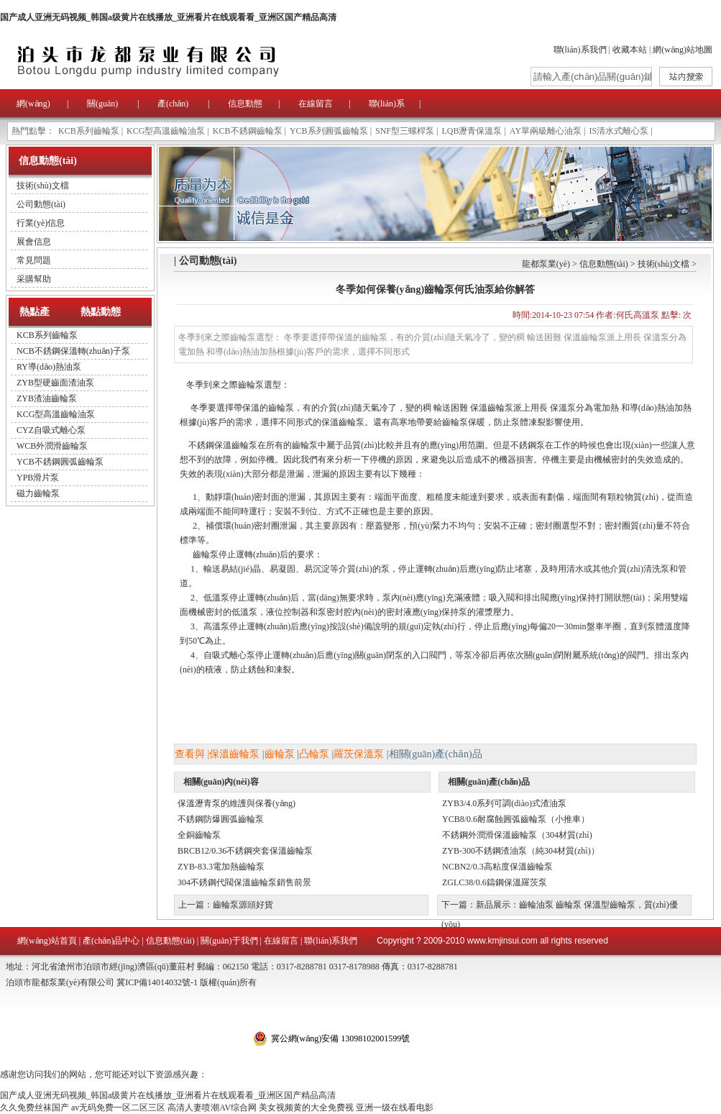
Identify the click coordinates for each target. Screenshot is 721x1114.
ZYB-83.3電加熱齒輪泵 (221, 867)
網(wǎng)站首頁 (47, 941)
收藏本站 (629, 50)
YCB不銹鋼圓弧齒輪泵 (60, 462)
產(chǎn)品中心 (111, 941)
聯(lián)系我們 (580, 50)
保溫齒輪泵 (234, 754)
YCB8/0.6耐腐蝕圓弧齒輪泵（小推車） (515, 819)
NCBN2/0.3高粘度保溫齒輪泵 (497, 867)
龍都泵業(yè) (546, 264)
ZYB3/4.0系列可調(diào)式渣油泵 (504, 803)
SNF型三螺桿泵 (404, 131)
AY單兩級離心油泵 (546, 131)
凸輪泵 (314, 754)
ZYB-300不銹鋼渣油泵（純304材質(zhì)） (521, 851)
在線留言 (315, 104)
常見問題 (34, 260)
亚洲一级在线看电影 (394, 1107)
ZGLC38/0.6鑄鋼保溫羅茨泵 (494, 882)
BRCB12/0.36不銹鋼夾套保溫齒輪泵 (245, 851)
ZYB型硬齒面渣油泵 (55, 383)
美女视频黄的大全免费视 (306, 1107)
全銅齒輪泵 (199, 835)
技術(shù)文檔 (43, 186)
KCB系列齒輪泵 (88, 131)
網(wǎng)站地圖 (682, 50)
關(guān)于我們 (229, 941)
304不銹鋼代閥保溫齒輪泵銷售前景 (244, 882)
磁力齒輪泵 (38, 493)
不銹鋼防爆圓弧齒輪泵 (221, 819)
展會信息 (34, 242)
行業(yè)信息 (41, 223)
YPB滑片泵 (38, 477)
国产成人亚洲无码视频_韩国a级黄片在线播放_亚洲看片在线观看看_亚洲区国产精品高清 (168, 17)
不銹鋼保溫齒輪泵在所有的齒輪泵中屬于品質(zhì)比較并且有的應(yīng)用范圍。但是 (345, 445)
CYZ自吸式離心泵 (51, 430)
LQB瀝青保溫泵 (471, 131)
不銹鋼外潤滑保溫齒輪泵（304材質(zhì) (517, 835)
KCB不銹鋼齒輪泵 (248, 131)
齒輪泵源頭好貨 (243, 905)
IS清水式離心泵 (619, 131)
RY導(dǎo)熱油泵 (49, 367)
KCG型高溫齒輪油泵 (166, 131)
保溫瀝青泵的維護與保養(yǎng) (236, 803)
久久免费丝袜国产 (34, 1107)
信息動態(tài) (603, 264)
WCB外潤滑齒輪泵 (52, 446)
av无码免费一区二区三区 (118, 1107)
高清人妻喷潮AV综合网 (212, 1107)
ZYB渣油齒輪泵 (47, 398)
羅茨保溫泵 (359, 754)
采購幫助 (34, 279)
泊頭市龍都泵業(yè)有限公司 (194, 60)
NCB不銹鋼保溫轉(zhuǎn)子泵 (73, 351)
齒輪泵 (280, 754)
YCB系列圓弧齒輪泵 (329, 131)
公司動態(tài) (41, 204)
